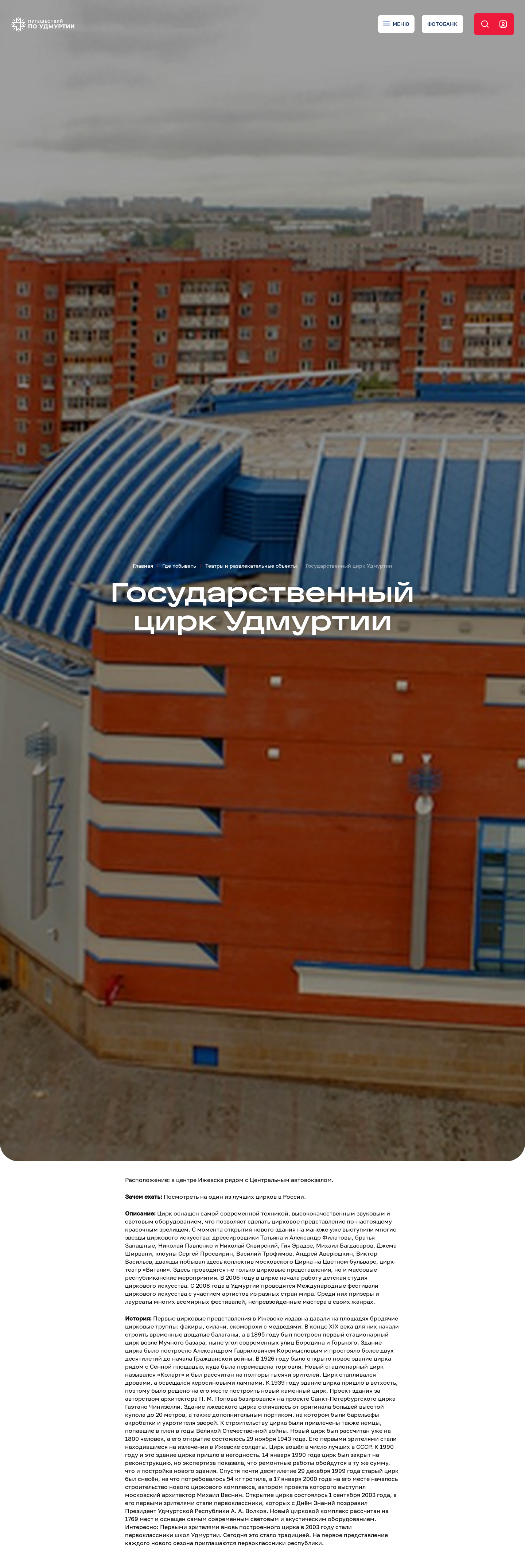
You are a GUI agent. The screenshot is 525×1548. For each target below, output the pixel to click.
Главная (143, 566)
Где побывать (179, 566)
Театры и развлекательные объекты (251, 566)
